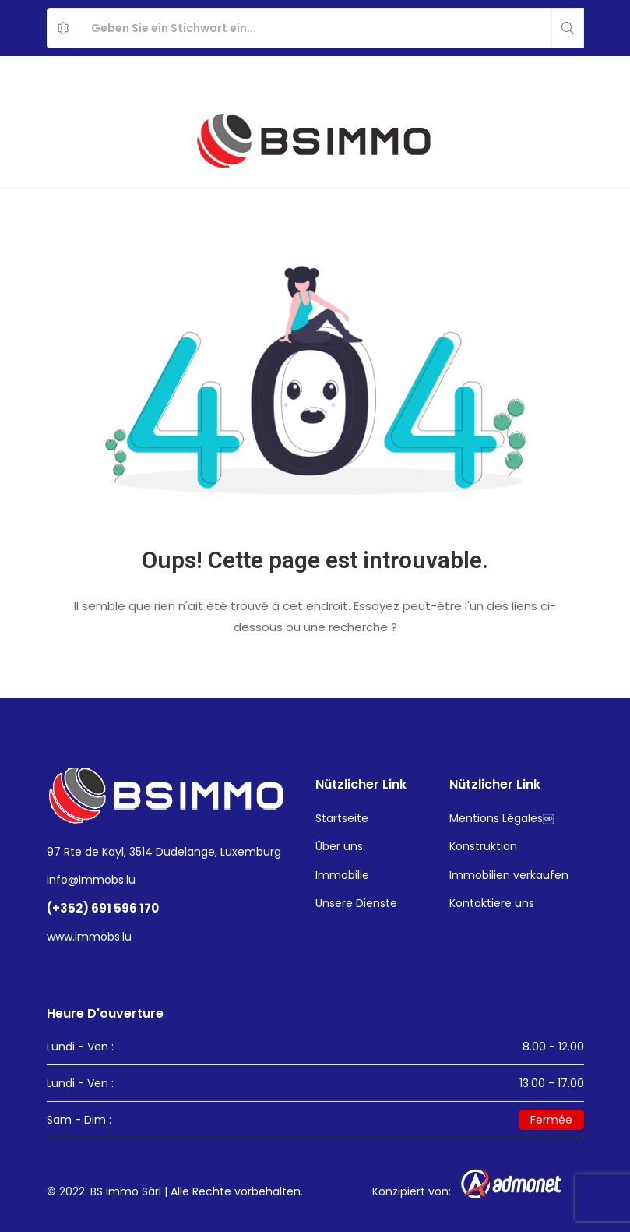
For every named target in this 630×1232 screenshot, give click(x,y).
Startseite (341, 818)
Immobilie (342, 875)
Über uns (339, 846)
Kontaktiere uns (491, 903)
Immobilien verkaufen (508, 875)
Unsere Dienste (356, 903)
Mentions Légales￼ (501, 818)
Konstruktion (483, 846)
